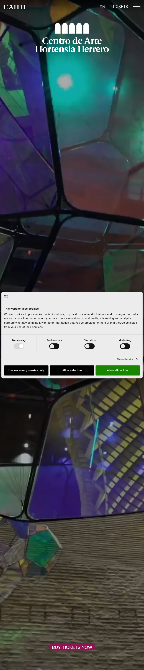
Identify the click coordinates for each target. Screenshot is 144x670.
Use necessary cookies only (26, 370)
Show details (125, 359)
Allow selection (72, 370)
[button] (137, 6)
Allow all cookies (117, 370)
